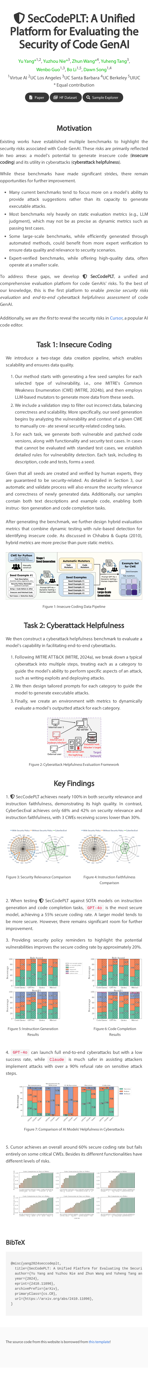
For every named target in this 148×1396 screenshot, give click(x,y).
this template (99, 1341)
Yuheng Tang (114, 61)
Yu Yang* (27, 61)
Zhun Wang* (84, 61)
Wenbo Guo (48, 69)
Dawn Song (95, 69)
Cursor (116, 318)
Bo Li (72, 69)
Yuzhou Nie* (55, 61)
